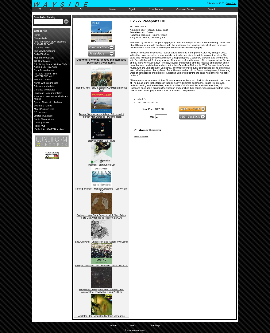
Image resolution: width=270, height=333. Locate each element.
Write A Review (141, 136)
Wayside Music (63, 6)
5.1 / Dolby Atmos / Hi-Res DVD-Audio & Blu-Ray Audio (51, 65)
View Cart (231, 3)
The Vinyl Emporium (44, 51)
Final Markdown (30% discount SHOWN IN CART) (50, 42)
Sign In (132, 9)
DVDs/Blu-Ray (41, 54)
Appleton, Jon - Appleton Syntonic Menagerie (101, 316)
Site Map (154, 325)
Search (211, 9)
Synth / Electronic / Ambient (48, 102)
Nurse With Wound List (46, 83)
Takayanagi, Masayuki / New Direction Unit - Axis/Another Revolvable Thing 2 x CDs (101, 290)
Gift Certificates (42, 61)
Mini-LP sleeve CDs (44, 109)
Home (112, 9)
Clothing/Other (41, 122)
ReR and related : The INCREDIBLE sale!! (45, 74)
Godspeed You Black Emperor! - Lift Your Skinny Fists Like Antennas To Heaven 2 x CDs (101, 216)
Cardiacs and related (44, 89)
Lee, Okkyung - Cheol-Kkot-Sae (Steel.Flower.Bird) (101, 241)
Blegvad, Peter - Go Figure (101, 140)
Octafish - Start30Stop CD (101, 164)
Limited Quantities (43, 115)
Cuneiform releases (44, 70)
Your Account (156, 9)
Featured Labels (42, 79)
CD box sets (40, 112)
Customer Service (185, 9)
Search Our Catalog (44, 17)
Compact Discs (42, 47)
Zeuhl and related (43, 105)
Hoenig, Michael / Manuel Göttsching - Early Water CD (102, 189)
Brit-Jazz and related (44, 86)
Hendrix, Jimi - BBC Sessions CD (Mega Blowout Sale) (101, 89)
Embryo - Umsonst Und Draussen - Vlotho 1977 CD (101, 265)
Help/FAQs (39, 126)
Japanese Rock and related (48, 93)
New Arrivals (40, 38)
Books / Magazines (44, 119)
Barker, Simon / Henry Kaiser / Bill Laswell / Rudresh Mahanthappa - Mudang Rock (101, 115)
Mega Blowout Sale (44, 57)
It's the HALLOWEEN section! (49, 129)
